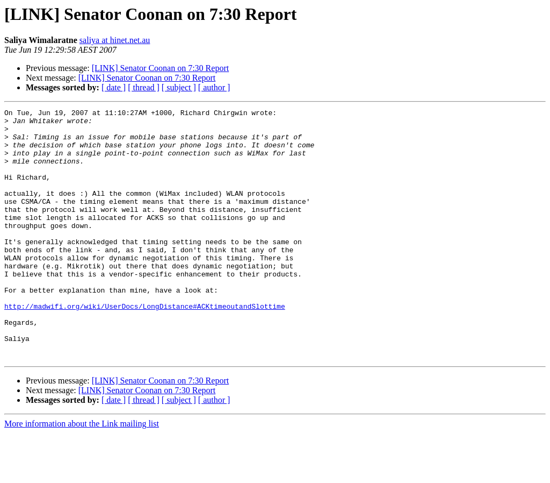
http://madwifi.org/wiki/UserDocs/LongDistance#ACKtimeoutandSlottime (144, 346)
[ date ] (114, 87)
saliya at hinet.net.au (114, 40)
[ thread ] (144, 87)
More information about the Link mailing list (81, 473)
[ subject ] (179, 87)
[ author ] (214, 87)
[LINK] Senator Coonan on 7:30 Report (160, 68)
